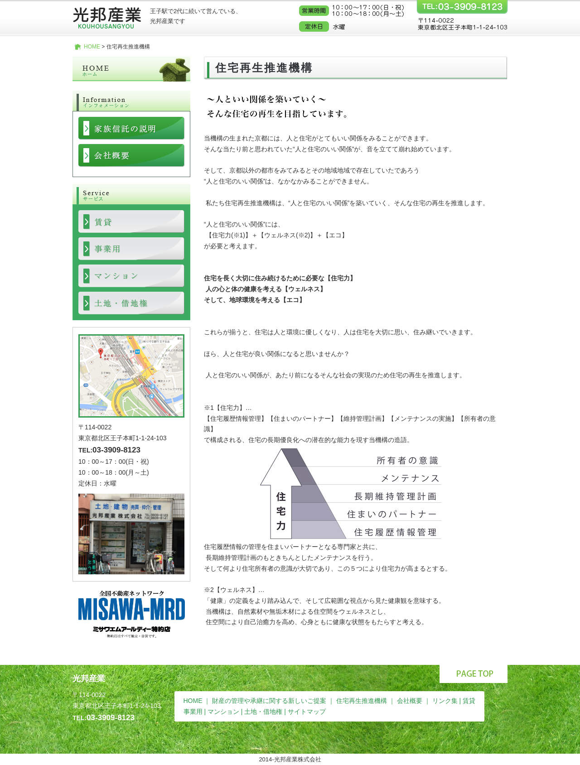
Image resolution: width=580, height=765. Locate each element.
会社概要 (409, 700)
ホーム (131, 69)
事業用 (193, 711)
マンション (223, 711)
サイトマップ (307, 711)
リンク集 (445, 700)
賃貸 (469, 700)
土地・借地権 (263, 711)
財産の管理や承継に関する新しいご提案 (269, 700)
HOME (92, 46)
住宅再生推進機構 (361, 700)
